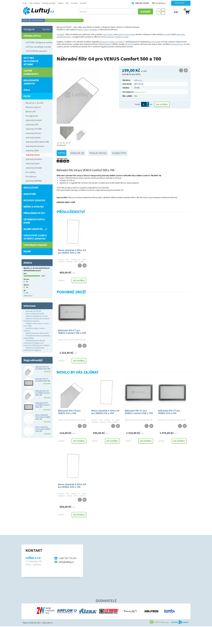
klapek (107, 44)
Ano (25, 273)
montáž (167, 34)
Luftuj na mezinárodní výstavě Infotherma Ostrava (36, 319)
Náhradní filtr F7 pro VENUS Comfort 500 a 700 (72, 331)
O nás (25, 3)
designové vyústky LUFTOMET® (111, 41)
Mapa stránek (28, 622)
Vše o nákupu (34, 3)
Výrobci (46, 29)
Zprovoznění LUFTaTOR (35, 313)
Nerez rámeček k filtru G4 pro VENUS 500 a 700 (72, 251)
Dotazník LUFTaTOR (33, 311)
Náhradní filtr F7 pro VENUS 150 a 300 (169, 412)
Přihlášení (179, 2)
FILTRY (25, 20)
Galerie (60, 3)
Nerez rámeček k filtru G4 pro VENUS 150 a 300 (105, 412)
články (79, 29)
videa (85, 29)
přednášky (93, 29)
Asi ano (26, 279)
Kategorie (29, 29)
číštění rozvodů (121, 37)
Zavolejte (60, 34)
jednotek (110, 37)
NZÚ (67, 3)
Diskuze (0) (77, 153)
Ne (25, 290)
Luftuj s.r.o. (138, 80)
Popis (61, 153)
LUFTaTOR (129, 44)
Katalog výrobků (48, 3)
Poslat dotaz (98, 153)
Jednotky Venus (37, 20)
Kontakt (83, 3)
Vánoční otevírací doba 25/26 (37, 333)
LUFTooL (153, 41)
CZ (159, 11)
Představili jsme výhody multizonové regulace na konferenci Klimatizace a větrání (36, 343)
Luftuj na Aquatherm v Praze (37, 316)
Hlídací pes (119, 153)
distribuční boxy (177, 44)
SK (163, 11)
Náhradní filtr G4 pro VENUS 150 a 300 (69, 412)
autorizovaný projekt (126, 34)
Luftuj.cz (49, 622)
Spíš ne (26, 285)
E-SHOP (146, 11)
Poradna (74, 3)
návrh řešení (108, 34)
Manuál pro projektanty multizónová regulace (34, 349)
